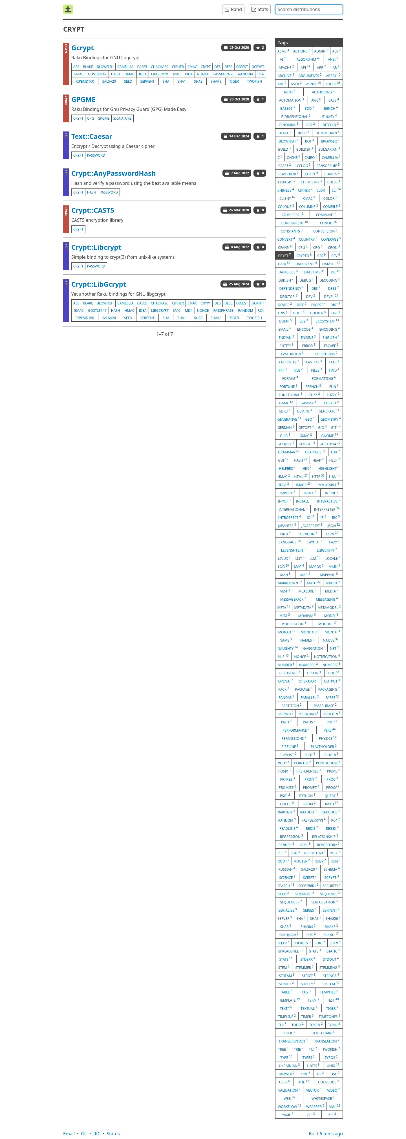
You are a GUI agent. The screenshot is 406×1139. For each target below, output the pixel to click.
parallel (310, 697)
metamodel (329, 607)
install (304, 501)
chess (333, 182)
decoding (329, 280)
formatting (324, 378)
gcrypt (257, 66)
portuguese (328, 762)
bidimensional (295, 116)
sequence (330, 893)
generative (289, 419)
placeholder (324, 746)
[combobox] (309, 9)
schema (331, 869)
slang (331, 934)
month (332, 632)
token (316, 1024)
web (289, 1098)
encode (305, 329)
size (311, 934)
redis (312, 828)
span (335, 942)
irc (336, 517)
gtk (335, 452)
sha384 (308, 926)
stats (285, 959)
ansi (333, 59)
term (313, 1000)
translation (326, 1041)
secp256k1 (308, 885)
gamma (308, 402)
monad (286, 632)
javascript (311, 525)
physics (327, 738)
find (334, 370)
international (293, 509)
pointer (302, 762)
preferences (308, 771)
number (286, 664)
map (305, 574)
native (330, 640)
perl (330, 730)
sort (320, 942)
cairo (310, 157)
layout (314, 542)
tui (313, 1049)
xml (334, 1106)
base (333, 100)
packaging (329, 689)
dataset (331, 263)
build (284, 149)
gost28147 (97, 74)
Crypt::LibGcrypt (98, 284)
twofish (254, 81)
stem (284, 967)
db (335, 272)
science (287, 877)
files (316, 370)
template (289, 1000)
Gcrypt (82, 47)
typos (331, 1057)
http (318, 476)
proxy (332, 787)
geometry (330, 419)
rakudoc (331, 812)
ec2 (303, 321)
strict (308, 975)
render (286, 844)
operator (308, 681)
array (333, 75)
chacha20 (159, 66)
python (307, 795)
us (320, 1073)
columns (308, 206)
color (331, 198)
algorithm (308, 59)
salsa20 (109, 81)
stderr (307, 959)
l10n (332, 533)
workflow (289, 1106)
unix (333, 1065)
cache (293, 157)
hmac (129, 74)
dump (285, 321)
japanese (287, 525)
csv (335, 255)
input (284, 501)
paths (309, 722)
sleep (283, 942)
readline (288, 828)
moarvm (307, 615)
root (283, 861)
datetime (314, 272)
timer (307, 1016)
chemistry (311, 182)
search (285, 885)
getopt (306, 427)
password (96, 155)
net (335, 648)
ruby (320, 861)
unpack (287, 1073)
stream (287, 975)
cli (336, 190)
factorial (289, 362)
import (287, 492)
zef (311, 1114)
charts (332, 173)
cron (334, 247)
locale (332, 558)
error (308, 345)
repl (305, 844)
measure (307, 591)
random (245, 74)
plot (309, 754)
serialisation (324, 902)
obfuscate (289, 672)
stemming (329, 967)
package (303, 689)
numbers (308, 664)
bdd (309, 108)
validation (289, 1090)
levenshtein (293, 550)
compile (331, 206)
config (328, 222)
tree (283, 1049)
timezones (329, 1016)
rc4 (261, 74)
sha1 (181, 81)
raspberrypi (313, 820)
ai (283, 59)
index (310, 492)
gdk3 (284, 411)
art (281, 83)
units (313, 1065)
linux (284, 558)
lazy (334, 542)
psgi (285, 795)
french (313, 386)
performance (296, 730)
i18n (335, 476)
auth (289, 92)
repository (328, 844)
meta (283, 607)
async (313, 83)
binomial (288, 124)
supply (308, 983)
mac (176, 74)
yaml (287, 1114)
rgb (295, 852)
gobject (285, 443)
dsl (335, 312)
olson (314, 672)
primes (287, 779)
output (332, 681)
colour (286, 206)
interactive (328, 501)
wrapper (315, 1106)
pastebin (332, 713)
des (218, 66)
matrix (333, 582)
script (310, 877)
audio (332, 83)
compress (292, 214)
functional (291, 394)
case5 (142, 66)
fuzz (314, 394)
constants (292, 231)
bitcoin (331, 124)
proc (332, 779)
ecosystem (327, 321)
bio (310, 124)
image (303, 484)
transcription (293, 1041)
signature (122, 118)
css (321, 255)
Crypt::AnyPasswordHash (113, 173)
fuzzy (333, 394)
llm (315, 558)
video (333, 1090)
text (286, 1008)
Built (326, 1134)
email (284, 329)
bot (309, 141)
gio (322, 427)
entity (287, 345)
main (334, 566)
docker (318, 312)
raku (331, 803)
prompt (311, 787)
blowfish (105, 66)
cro (317, 247)
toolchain (323, 1032)
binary (329, 116)
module (327, 623)
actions (301, 51)
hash (115, 74)
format (290, 378)
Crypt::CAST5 (92, 210)
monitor (310, 632)
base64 (287, 108)
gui (283, 460)
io (311, 517)
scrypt (332, 877)
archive (286, 75)
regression (291, 836)
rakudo (308, 812)
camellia (125, 66)
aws (316, 100)
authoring (323, 92)
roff (335, 852)
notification (327, 656)
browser (330, 141)
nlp (283, 656)
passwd (285, 713)
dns (282, 312)
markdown (290, 582)
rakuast (286, 812)
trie (298, 1049)
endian (286, 337)
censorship (327, 165)
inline (331, 492)
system (331, 983)
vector (313, 1090)
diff (301, 304)
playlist (287, 754)
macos (316, 566)
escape (331, 345)
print (310, 779)
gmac (78, 74)
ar (335, 67)
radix (309, 803)
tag (306, 992)
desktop (288, 296)
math (314, 582)
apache (286, 67)
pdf (332, 722)
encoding (329, 329)
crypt (206, 66)
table (286, 992)
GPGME (83, 99)
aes (76, 66)
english (331, 337)
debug (306, 280)
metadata (304, 607)
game (286, 402)
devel (331, 296)
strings (331, 975)
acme (283, 51)
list (299, 558)
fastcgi (314, 362)
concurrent (294, 222)
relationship (325, 836)
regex (332, 828)
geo (310, 419)
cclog (303, 165)
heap (318, 460)
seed (128, 81)
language (290, 542)
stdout (331, 959)
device (285, 304)
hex (307, 468)
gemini (304, 411)
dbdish (286, 280)
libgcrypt (160, 74)
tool (289, 1032)
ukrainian (289, 1065)
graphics (315, 452)
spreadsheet (290, 951)
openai (285, 681)
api (305, 67)
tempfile (329, 992)
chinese (285, 190)
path (286, 722)
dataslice (288, 272)
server (285, 918)
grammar (288, 452)
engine (308, 337)
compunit (326, 214)
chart (311, 173)
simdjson (289, 934)
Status (113, 1134)
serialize (288, 910)
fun (334, 386)
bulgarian (329, 149)
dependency (291, 288)
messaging (327, 599)
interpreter (326, 509)
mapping (329, 574)
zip (332, 1114)
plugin (331, 754)
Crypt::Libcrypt (96, 247)
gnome (329, 435)
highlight (328, 468)
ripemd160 (85, 81)
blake (88, 66)
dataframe (306, 263)
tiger (234, 81)
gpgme (104, 118)
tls (282, 1024)
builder (304, 149)
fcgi (334, 362)
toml (334, 1024)
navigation (313, 648)
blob (303, 132)
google (307, 443)
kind (285, 533)
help (334, 460)
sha (166, 81)
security (332, 885)
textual (309, 1008)
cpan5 (285, 247)
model (331, 615)
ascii (296, 83)
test (333, 1000)
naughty (288, 648)
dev (310, 296)
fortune (288, 386)
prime (333, 771)
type (286, 1057)
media (331, 591)
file (299, 370)
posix (284, 771)
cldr (321, 190)
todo (298, 1024)
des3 (228, 66)
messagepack (293, 599)
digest (242, 66)
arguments (310, 75)
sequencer (291, 902)
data (284, 263)
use (335, 1073)
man (285, 574)
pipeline (289, 746)
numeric (331, 664)
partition (291, 705)
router (302, 861)
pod (283, 762)
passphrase (223, 74)
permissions (294, 738)
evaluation (292, 353)
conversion (325, 231)
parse (332, 697)
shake (216, 81)
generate (329, 411)
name (286, 640)
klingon (308, 533)
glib (285, 435)
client (287, 198)
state (315, 951)
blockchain (327, 132)
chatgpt (286, 182)
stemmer (304, 967)
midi (284, 615)
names (307, 640)
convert (286, 239)
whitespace (323, 1098)
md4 (189, 74)
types (309, 1057)
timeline (287, 1016)
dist (335, 304)
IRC (97, 1134)
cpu (302, 247)
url (305, 1073)
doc (298, 312)
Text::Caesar (91, 136)
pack (283, 689)
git (336, 427)
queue (287, 803)
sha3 (198, 81)
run (335, 861)
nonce (203, 74)
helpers (287, 468)
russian (286, 869)
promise (287, 787)
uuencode (328, 1082)
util (303, 1082)
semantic (304, 893)
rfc (281, 852)
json (334, 525)
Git (84, 1134)
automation (291, 100)
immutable (328, 484)
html (301, 476)
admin (321, 51)
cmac (192, 66)
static (333, 951)
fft (283, 370)
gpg (90, 118)
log (283, 566)
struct (286, 983)
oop (333, 672)
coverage (331, 239)
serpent (147, 81)
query (331, 795)
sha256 (333, 918)
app (321, 67)
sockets (302, 942)
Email (69, 1134)
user (284, 1082)
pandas (286, 697)
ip (323, 517)
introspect (289, 517)
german (285, 427)
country (308, 239)
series (309, 910)
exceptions (326, 353)
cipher (178, 66)
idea (142, 74)
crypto (304, 255)
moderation (293, 623)
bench (331, 108)
